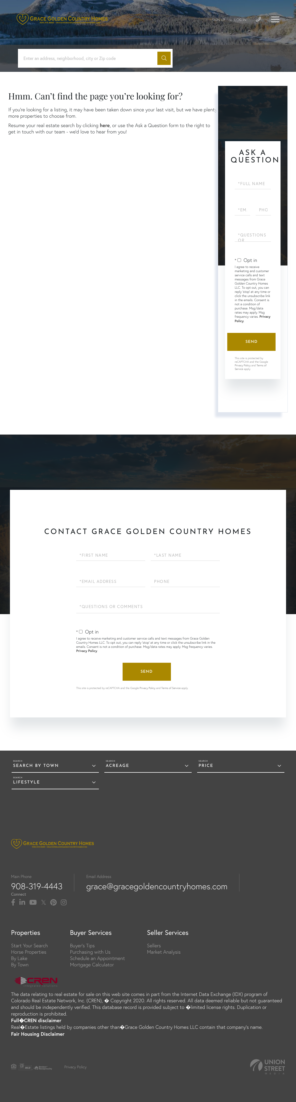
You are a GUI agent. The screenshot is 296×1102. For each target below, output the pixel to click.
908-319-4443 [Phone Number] (36, 886)
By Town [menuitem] (20, 964)
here (105, 125)
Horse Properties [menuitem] (28, 952)
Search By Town (36, 766)
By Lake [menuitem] (19, 958)
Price (206, 766)
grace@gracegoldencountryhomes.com (157, 886)
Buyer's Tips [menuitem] (82, 945)
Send (251, 342)
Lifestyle (26, 782)
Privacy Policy (243, 365)
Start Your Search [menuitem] (29, 945)
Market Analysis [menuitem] (164, 952)
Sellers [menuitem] (154, 945)
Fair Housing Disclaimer (38, 1033)
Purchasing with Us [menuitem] (90, 952)
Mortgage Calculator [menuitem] (92, 964)
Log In (240, 20)
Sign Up (218, 20)
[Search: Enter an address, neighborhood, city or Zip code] (89, 58)
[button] (164, 58)
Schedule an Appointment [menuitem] (97, 958)
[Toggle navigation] (275, 19)
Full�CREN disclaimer (36, 1020)
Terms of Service (171, 688)
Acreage (117, 766)
